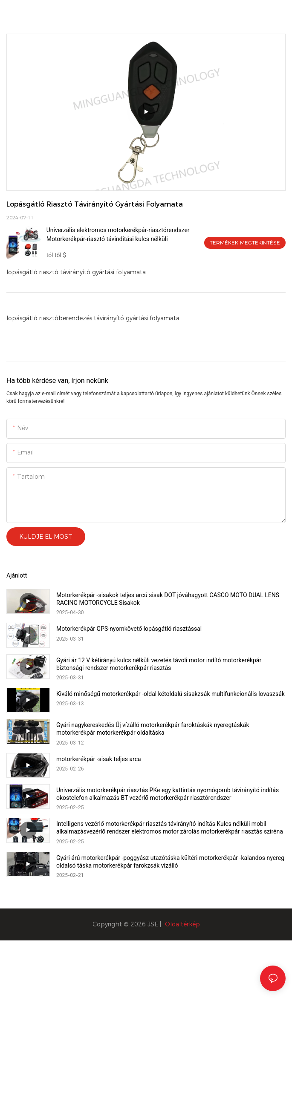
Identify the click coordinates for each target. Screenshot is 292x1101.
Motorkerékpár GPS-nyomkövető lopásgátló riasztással (129, 628)
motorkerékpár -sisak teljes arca (98, 759)
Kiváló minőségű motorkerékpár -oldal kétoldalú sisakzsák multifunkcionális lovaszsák (170, 693)
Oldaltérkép (182, 924)
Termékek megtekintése (245, 242)
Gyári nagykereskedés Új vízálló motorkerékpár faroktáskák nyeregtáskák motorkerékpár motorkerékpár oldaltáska (152, 729)
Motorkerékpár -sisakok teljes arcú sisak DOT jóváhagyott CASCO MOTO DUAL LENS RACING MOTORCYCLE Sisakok (167, 599)
